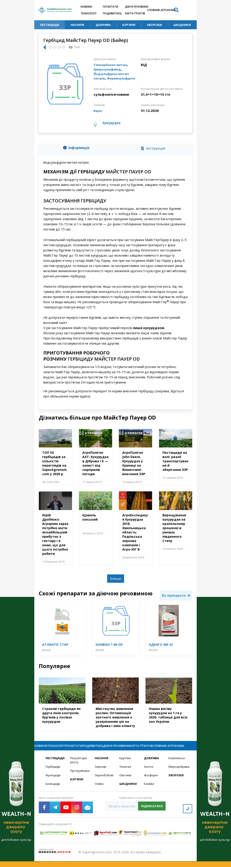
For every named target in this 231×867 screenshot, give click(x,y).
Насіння (77, 25)
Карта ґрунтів (135, 13)
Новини (86, 7)
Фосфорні (151, 783)
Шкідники (182, 25)
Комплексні (177, 766)
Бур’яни (128, 25)
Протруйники (79, 779)
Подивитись (112, 13)
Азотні (149, 774)
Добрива (103, 25)
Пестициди (49, 25)
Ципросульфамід (109, 69)
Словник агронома (161, 10)
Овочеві (125, 783)
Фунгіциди (53, 783)
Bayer (99, 110)
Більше (115, 578)
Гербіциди (53, 774)
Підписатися (152, 815)
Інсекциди (53, 792)
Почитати (110, 7)
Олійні (99, 792)
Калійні (149, 792)
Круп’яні (125, 766)
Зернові (100, 774)
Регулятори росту (79, 768)
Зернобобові (104, 783)
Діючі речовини (136, 7)
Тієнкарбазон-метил (112, 64)
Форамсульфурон (124, 78)
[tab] (77, 148)
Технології (88, 13)
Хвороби (154, 25)
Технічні (125, 774)
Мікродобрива (178, 774)
